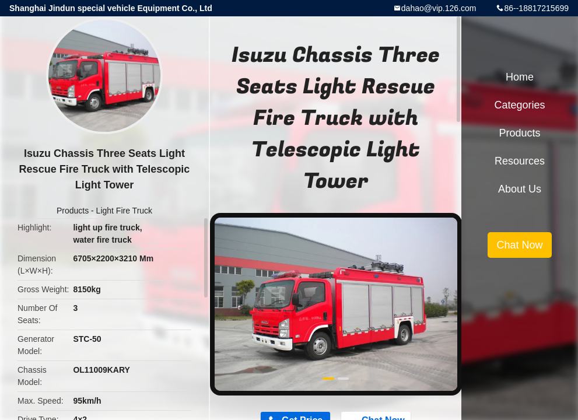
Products (73, 210)
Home (520, 77)
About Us (519, 189)
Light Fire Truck (124, 210)
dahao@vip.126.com (439, 8)
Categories (519, 105)
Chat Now (519, 245)
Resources (520, 161)
